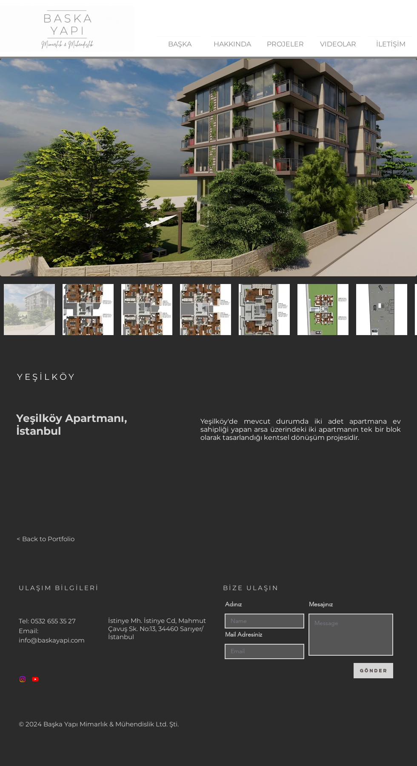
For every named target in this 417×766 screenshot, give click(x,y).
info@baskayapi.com (52, 640)
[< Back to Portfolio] (45, 538)
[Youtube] (35, 679)
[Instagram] (22, 679)
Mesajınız (321, 604)
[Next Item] (402, 167)
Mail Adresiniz (243, 634)
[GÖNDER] (373, 670)
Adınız (233, 604)
